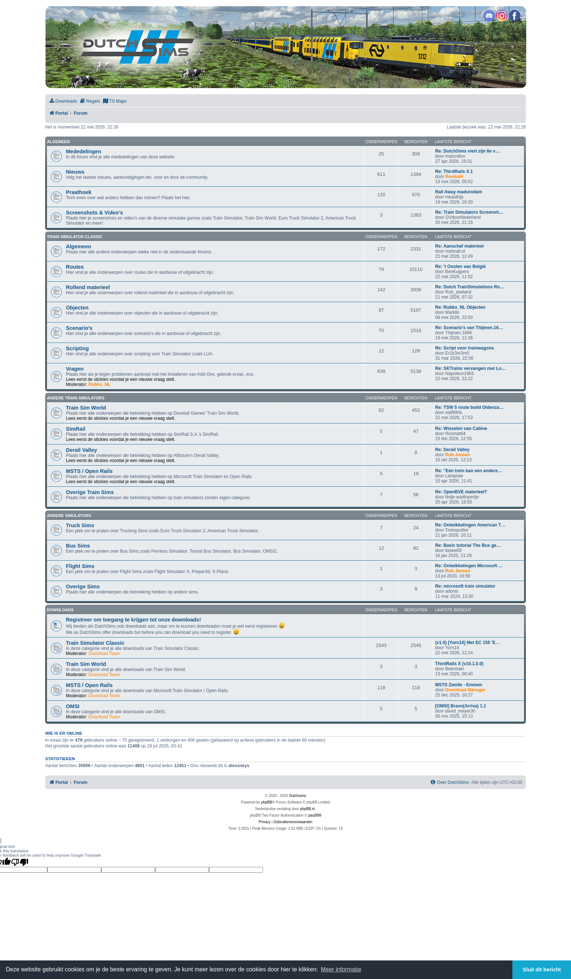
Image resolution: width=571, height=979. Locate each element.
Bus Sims (78, 546)
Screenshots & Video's (94, 213)
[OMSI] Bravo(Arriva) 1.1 (460, 705)
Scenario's (79, 328)
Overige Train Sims (90, 492)
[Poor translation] (19, 862)
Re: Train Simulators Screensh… (469, 212)
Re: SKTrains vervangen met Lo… (470, 368)
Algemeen (58, 141)
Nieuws (75, 172)
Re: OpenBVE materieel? (461, 491)
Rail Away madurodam (458, 191)
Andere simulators (69, 515)
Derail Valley (81, 450)
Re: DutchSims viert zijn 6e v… (467, 151)
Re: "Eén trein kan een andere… (468, 470)
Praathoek (78, 192)
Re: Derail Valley (452, 449)
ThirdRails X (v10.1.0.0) (459, 663)
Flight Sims (80, 566)
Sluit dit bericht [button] (542, 969)
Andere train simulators (76, 398)
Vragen (74, 369)
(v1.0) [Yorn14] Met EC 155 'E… (467, 642)
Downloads (60, 610)
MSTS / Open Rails (89, 471)
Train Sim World (86, 408)
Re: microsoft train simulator (465, 586)
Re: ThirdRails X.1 (454, 171)
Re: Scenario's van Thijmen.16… (469, 327)
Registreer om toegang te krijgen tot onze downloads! (133, 620)
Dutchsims (297, 796)
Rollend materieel (88, 287)
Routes (75, 267)
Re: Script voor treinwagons (464, 348)
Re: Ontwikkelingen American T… (470, 525)
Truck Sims (80, 525)
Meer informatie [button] (341, 969)
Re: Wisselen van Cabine (461, 428)
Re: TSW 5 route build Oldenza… (469, 407)
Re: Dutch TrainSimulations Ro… (469, 286)
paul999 (315, 815)
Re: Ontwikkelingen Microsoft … (469, 565)
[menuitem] (63, 101)
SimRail (75, 429)
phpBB (266, 802)
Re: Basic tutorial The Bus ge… (468, 545)
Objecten (77, 308)
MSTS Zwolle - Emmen (458, 684)
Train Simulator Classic (74, 236)
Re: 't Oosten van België (460, 266)
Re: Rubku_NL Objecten (460, 307)
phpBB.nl (307, 809)
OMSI (72, 706)
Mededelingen (83, 151)
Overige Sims (83, 586)
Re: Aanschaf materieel (459, 246)
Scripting (77, 348)
